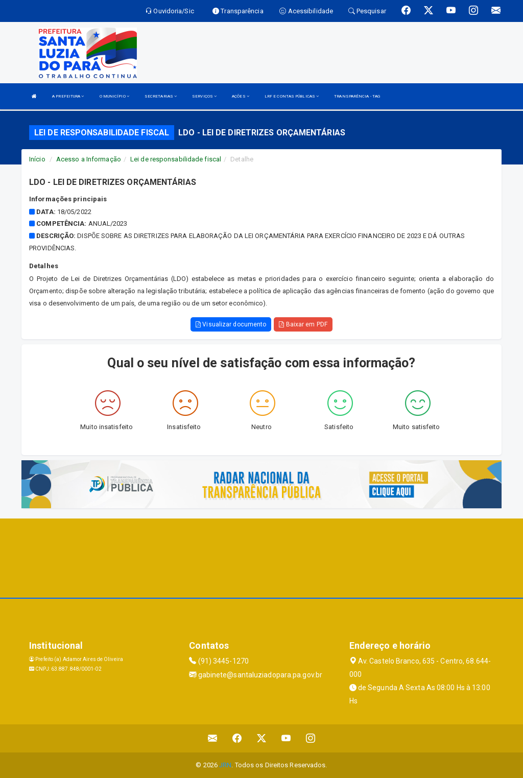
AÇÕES (240, 96)
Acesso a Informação (88, 159)
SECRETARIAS (161, 96)
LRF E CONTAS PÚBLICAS (292, 96)
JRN (225, 765)
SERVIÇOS (204, 96)
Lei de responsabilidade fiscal (175, 159)
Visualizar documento (231, 324)
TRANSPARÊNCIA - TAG (357, 96)
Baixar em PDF (303, 324)
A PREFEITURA (68, 96)
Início (37, 159)
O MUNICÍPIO (114, 96)
